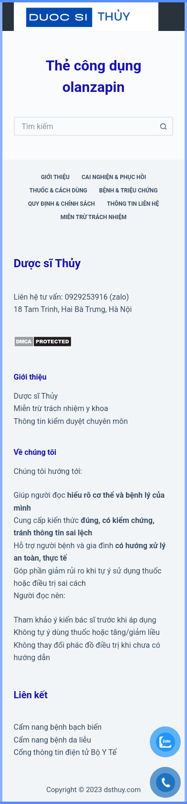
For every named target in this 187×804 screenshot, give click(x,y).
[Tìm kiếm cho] (84, 126)
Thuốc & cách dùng (58, 190)
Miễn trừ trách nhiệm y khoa (61, 408)
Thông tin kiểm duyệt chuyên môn (71, 421)
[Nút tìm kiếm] (163, 126)
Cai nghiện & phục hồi (114, 177)
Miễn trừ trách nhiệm (93, 217)
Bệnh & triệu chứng (128, 190)
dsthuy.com (122, 789)
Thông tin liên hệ (133, 204)
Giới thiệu (55, 177)
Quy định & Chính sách (61, 204)
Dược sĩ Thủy (36, 396)
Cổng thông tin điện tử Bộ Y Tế (65, 752)
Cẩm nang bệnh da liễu (52, 739)
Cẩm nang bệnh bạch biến (58, 727)
